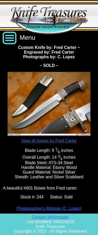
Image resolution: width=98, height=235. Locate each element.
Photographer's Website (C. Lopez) (49, 208)
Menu (27, 37)
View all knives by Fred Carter (49, 141)
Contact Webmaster (50, 217)
